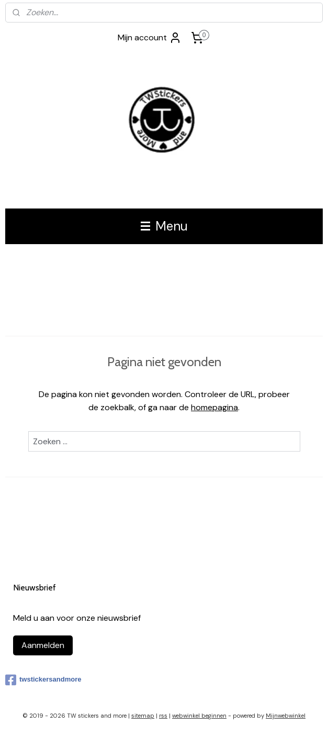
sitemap (142, 715)
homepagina (214, 407)
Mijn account (150, 37)
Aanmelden (42, 645)
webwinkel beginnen (199, 715)
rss (163, 715)
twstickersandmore (43, 680)
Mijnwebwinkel (286, 715)
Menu (164, 226)
